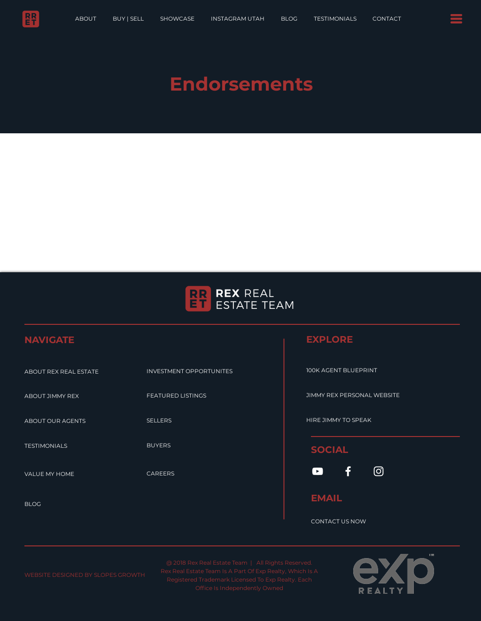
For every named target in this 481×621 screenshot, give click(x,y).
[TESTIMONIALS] (58, 446)
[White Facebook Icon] (348, 471)
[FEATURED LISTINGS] (194, 395)
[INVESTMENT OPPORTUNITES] (215, 371)
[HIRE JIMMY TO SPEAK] (358, 420)
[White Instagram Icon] (378, 471)
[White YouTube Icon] (317, 471)
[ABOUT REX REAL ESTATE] (83, 371)
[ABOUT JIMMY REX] (67, 396)
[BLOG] (37, 504)
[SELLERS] (168, 420)
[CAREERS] (169, 473)
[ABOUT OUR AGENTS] (72, 421)
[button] (456, 18)
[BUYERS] (166, 445)
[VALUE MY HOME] (63, 474)
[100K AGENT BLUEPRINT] (358, 370)
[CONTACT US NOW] (363, 521)
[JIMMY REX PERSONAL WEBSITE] (374, 395)
